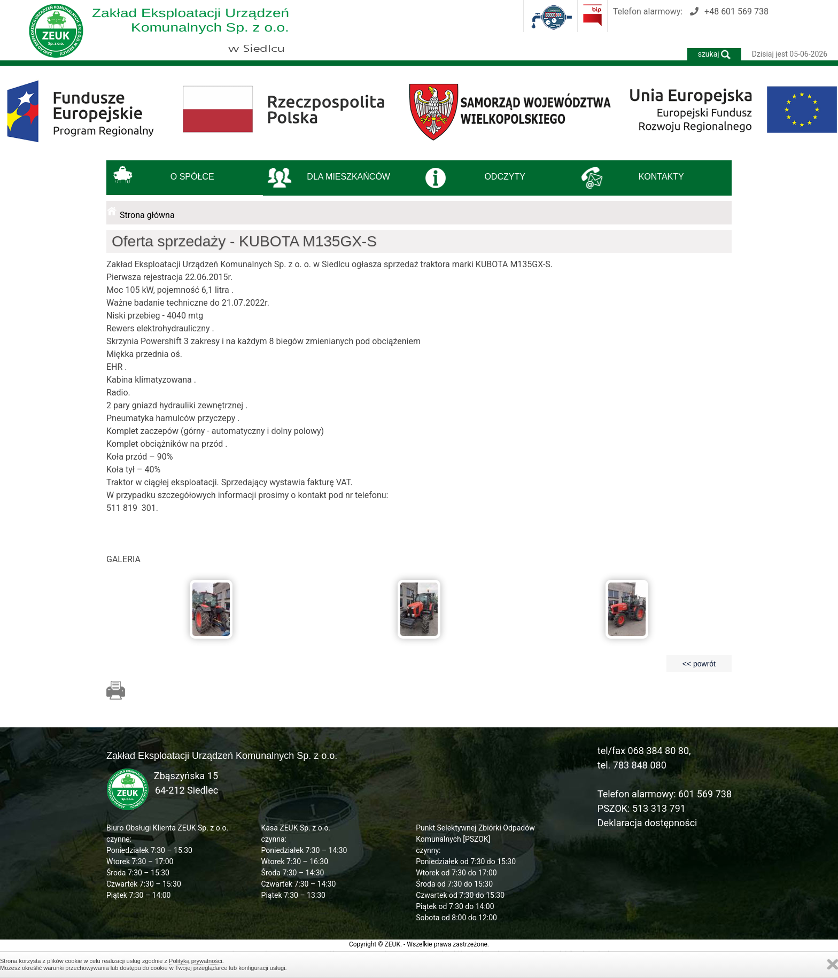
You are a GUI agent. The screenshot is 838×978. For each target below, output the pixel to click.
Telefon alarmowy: (691, 11)
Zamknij (832, 964)
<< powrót (699, 663)
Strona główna (147, 215)
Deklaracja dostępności (647, 822)
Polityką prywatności (195, 961)
